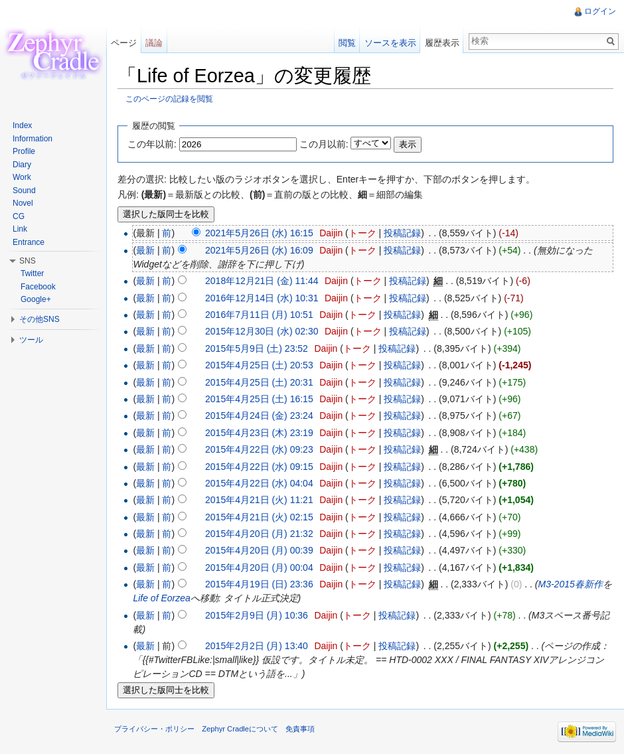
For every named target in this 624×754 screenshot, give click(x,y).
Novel (23, 203)
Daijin (331, 233)
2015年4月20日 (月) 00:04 (259, 567)
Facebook (38, 286)
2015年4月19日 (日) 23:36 (259, 584)
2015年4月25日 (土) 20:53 (259, 365)
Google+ (36, 299)
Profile (24, 151)
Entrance (28, 242)
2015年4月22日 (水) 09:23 (259, 449)
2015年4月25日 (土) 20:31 (259, 382)
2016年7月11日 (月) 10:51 (259, 314)
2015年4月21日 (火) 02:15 (259, 517)
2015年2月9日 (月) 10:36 (256, 615)
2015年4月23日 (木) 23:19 (259, 432)
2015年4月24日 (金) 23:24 (259, 415)
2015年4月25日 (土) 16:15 (259, 399)
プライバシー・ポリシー (154, 729)
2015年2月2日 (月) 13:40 (256, 646)
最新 (145, 250)
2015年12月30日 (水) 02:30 (261, 331)
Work (22, 177)
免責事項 (300, 729)
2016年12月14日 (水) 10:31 (261, 298)
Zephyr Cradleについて (240, 729)
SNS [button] (27, 260)
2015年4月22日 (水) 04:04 (259, 483)
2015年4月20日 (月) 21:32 (259, 533)
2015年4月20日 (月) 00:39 (259, 550)
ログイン (600, 11)
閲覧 (347, 43)
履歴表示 (442, 43)
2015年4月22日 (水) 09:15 (259, 466)
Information (32, 138)
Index (22, 125)
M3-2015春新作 (570, 584)
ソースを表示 (390, 43)
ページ (124, 43)
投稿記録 (402, 233)
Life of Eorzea (161, 598)
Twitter (32, 273)
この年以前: (152, 144)
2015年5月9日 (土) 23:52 (256, 348)
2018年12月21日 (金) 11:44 (261, 280)
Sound (24, 190)
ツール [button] (31, 339)
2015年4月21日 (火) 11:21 (259, 499)
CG (19, 216)
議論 (154, 43)
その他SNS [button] (39, 319)
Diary (22, 164)
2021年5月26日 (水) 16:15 (259, 233)
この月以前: (324, 144)
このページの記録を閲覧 (169, 98)
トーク (362, 233)
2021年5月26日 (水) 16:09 (259, 250)
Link (20, 229)
